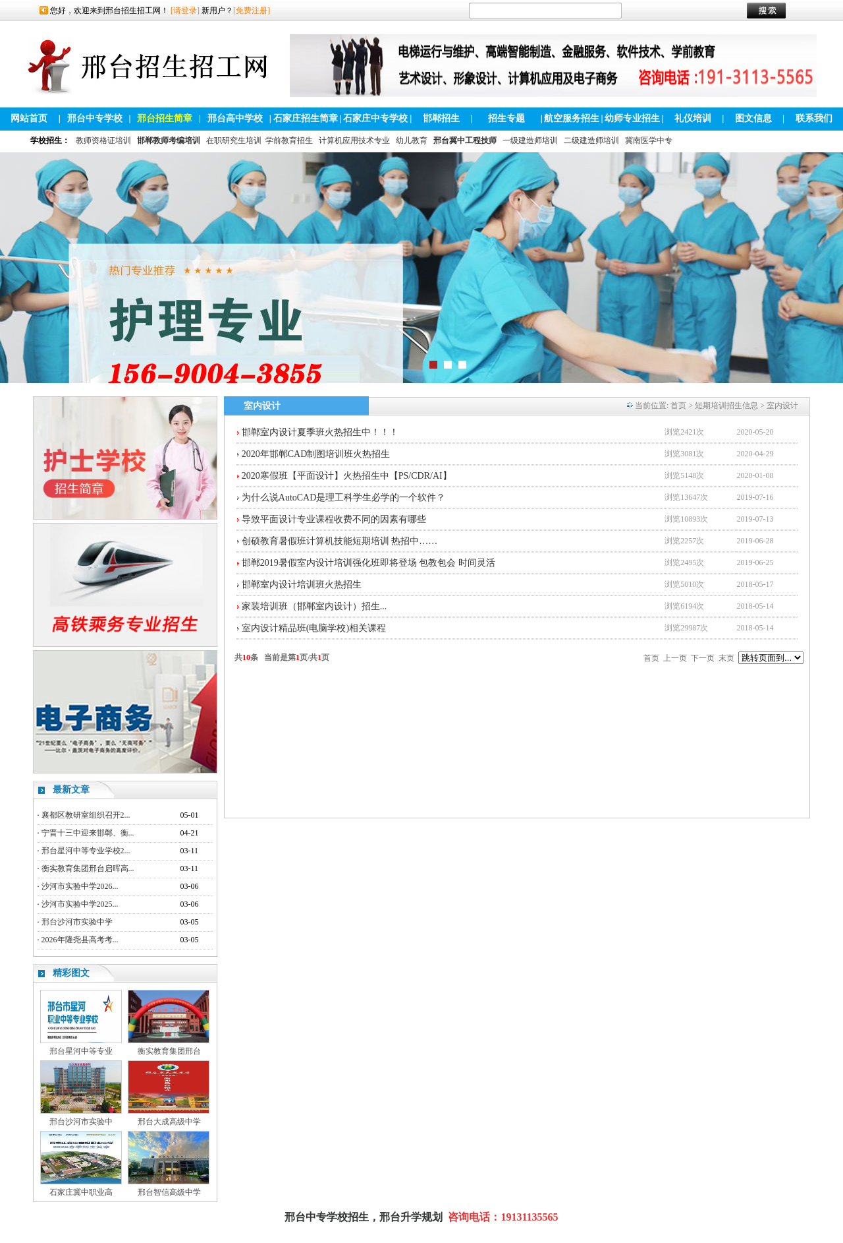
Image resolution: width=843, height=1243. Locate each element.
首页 (678, 405)
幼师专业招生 (632, 118)
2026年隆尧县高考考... (80, 939)
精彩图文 (71, 973)
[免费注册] (251, 10)
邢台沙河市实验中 (81, 1121)
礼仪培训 (692, 118)
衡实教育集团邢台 (169, 1051)
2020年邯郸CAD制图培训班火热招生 (316, 454)
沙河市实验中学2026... (80, 886)
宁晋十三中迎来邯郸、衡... (87, 832)
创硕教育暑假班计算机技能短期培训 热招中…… (340, 541)
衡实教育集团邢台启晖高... (87, 868)
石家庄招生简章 (305, 118)
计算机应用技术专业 (354, 140)
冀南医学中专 (648, 140)
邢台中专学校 (94, 118)
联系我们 (814, 118)
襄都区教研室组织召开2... (85, 815)
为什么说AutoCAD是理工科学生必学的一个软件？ (344, 497)
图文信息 (753, 118)
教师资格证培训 (103, 140)
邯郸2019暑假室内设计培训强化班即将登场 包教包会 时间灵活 (368, 563)
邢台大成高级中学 (169, 1121)
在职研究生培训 (233, 140)
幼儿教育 (411, 140)
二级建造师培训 (591, 140)
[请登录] (185, 10)
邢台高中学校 (235, 118)
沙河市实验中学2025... (80, 904)
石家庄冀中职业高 (81, 1192)
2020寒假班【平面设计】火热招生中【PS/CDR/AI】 (347, 476)
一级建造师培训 (530, 140)
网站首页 (29, 118)
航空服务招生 (571, 118)
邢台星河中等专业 (81, 1051)
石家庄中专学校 (375, 118)
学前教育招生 (289, 140)
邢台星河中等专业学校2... (85, 850)
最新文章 (71, 790)
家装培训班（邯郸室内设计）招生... (314, 606)
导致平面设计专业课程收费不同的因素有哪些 (334, 519)
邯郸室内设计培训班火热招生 (302, 585)
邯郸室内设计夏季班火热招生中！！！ (320, 432)
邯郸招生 (441, 118)
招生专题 (506, 118)
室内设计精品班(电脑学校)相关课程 (314, 628)
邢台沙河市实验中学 (77, 921)
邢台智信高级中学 (169, 1192)
